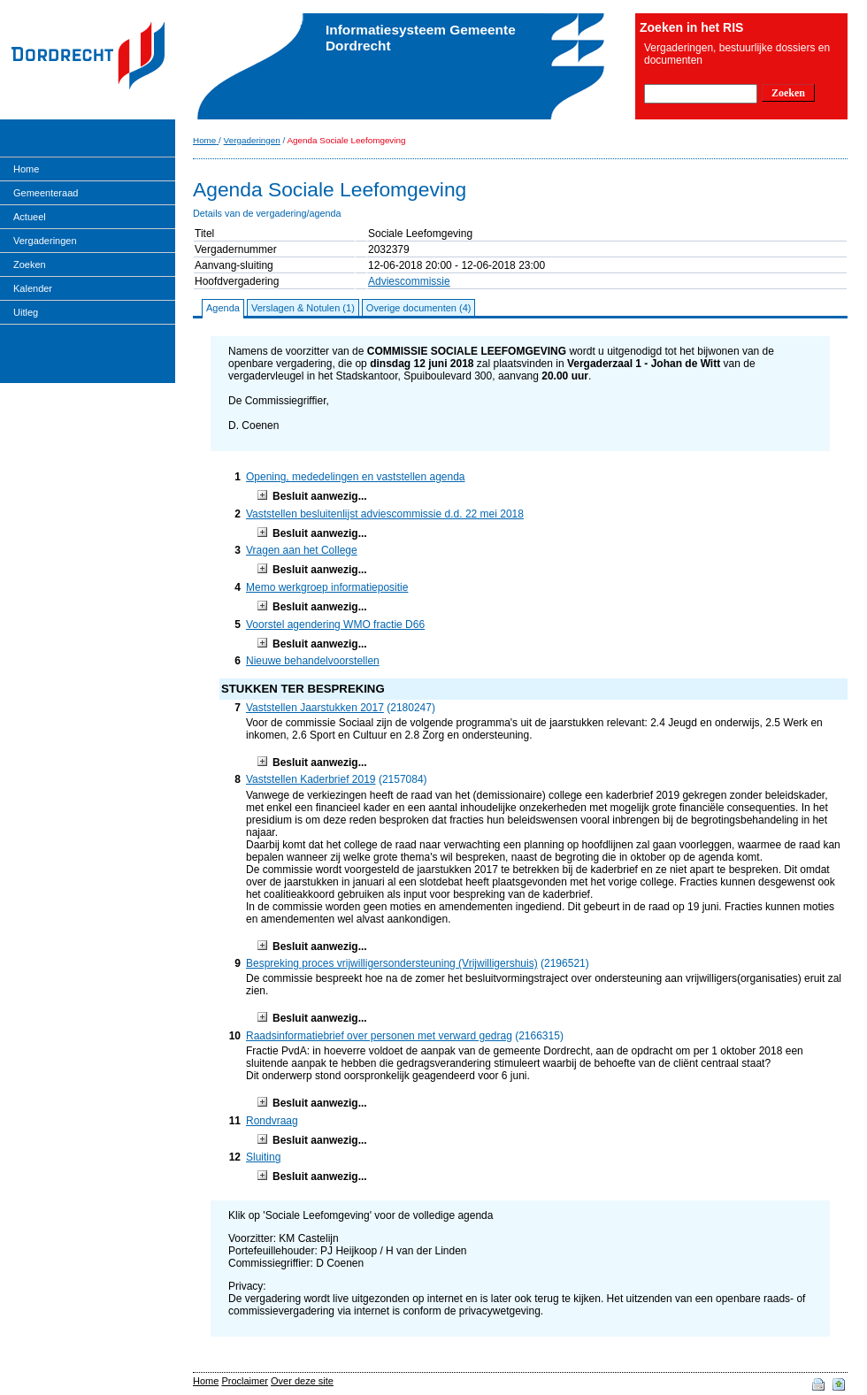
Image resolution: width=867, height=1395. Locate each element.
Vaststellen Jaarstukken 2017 (315, 707)
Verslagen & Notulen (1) (303, 308)
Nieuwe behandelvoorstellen (313, 661)
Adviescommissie (409, 281)
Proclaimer (244, 1381)
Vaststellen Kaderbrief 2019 (311, 779)
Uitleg (25, 312)
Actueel (29, 216)
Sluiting (263, 1157)
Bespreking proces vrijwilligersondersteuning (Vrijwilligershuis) (392, 963)
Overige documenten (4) (419, 308)
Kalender (32, 288)
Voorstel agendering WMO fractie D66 (335, 624)
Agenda (223, 308)
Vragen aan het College (301, 550)
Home (26, 169)
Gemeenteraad (45, 193)
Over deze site (302, 1381)
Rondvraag (272, 1121)
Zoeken (29, 264)
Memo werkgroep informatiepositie (327, 587)
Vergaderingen (45, 240)
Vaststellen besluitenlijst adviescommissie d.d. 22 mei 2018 (385, 514)
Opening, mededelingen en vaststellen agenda (355, 477)
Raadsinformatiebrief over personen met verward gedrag (379, 1036)
